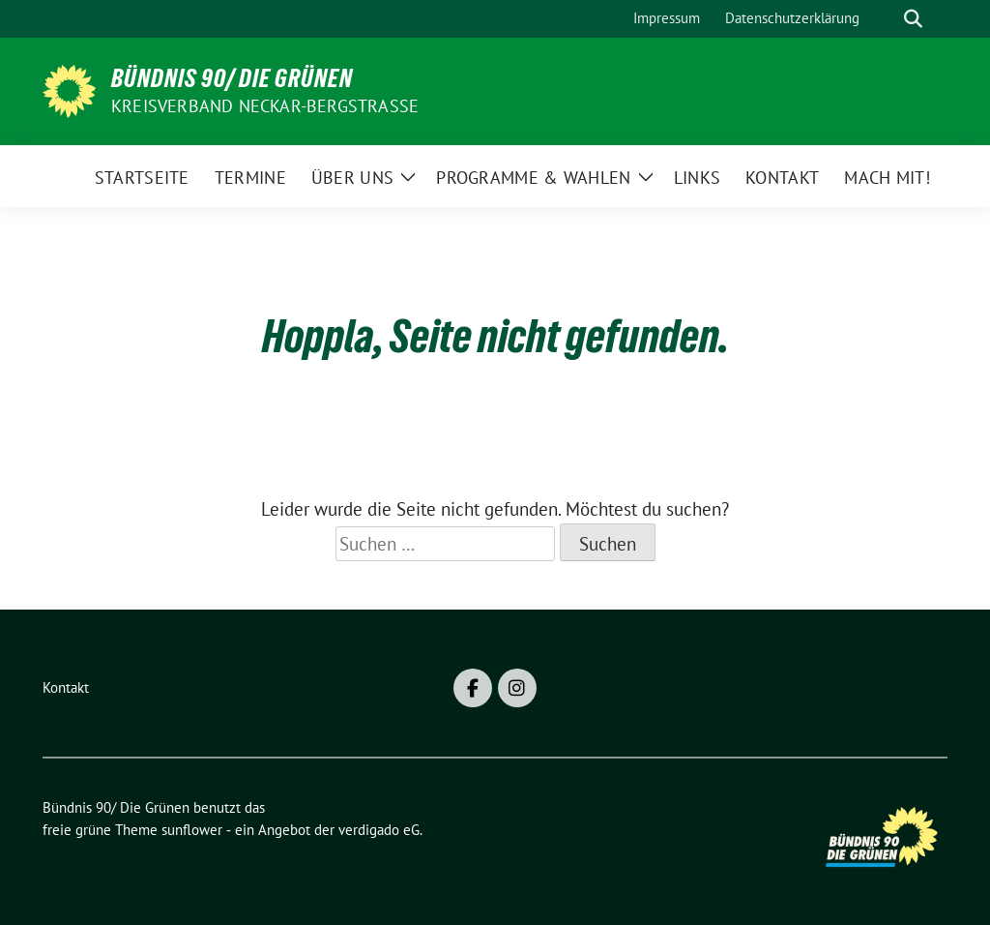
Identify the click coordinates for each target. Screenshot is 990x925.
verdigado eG (379, 830)
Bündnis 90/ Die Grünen (232, 78)
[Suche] (885, 19)
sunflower (191, 830)
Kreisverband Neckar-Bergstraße (265, 106)
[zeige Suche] (913, 19)
